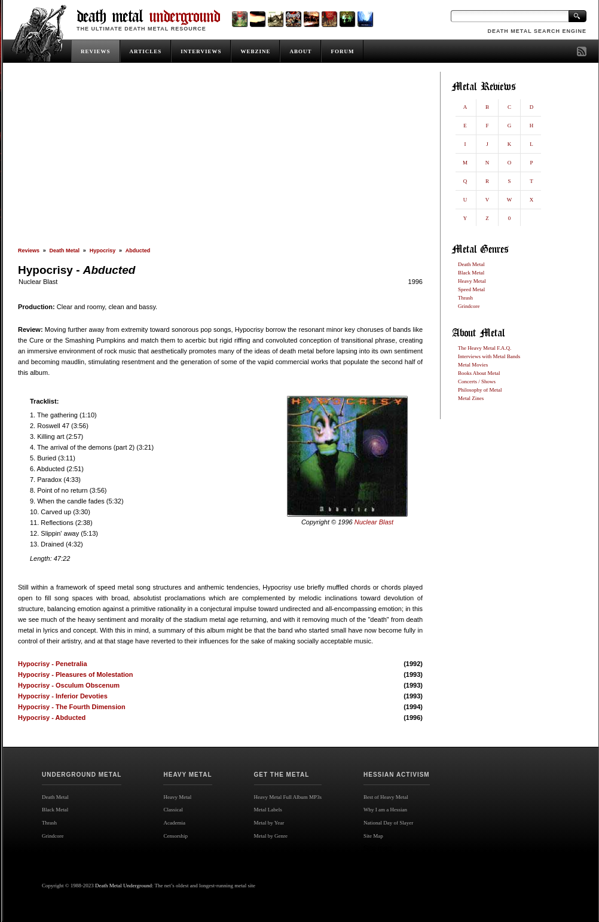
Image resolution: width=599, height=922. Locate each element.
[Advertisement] (220, 159)
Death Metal (65, 251)
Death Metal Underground (123, 886)
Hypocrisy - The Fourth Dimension (72, 706)
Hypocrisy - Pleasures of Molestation (75, 674)
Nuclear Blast (38, 281)
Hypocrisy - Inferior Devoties (63, 696)
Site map (377, 848)
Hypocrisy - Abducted (51, 717)
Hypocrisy (103, 251)
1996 (415, 281)
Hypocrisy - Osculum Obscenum (69, 685)
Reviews (28, 251)
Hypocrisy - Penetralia (52, 663)
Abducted (138, 251)
